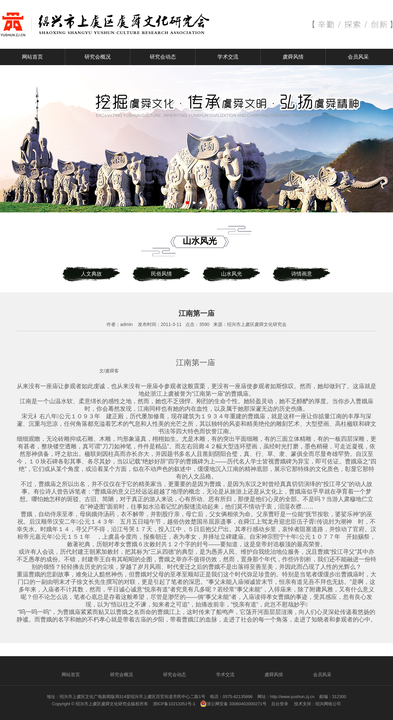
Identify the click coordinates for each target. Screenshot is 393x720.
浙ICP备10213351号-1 (174, 703)
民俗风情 (161, 274)
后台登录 (279, 703)
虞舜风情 (293, 57)
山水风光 (231, 274)
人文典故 (91, 274)
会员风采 (358, 57)
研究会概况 (97, 57)
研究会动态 (163, 57)
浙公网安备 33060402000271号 (233, 703)
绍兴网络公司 (328, 703)
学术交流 (227, 57)
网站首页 (32, 57)
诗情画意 (301, 274)
